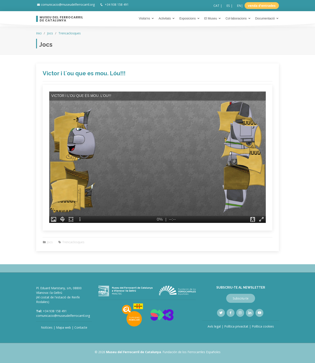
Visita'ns (144, 18)
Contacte (80, 327)
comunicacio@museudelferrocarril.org (68, 4)
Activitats (165, 18)
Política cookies (263, 326)
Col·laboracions (236, 18)
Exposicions (187, 18)
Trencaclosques (69, 33)
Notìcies (46, 327)
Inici (39, 33)
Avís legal (214, 326)
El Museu (210, 18)
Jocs (50, 33)
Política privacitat (236, 326)
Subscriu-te (240, 298)
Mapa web (63, 327)
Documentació (265, 18)
